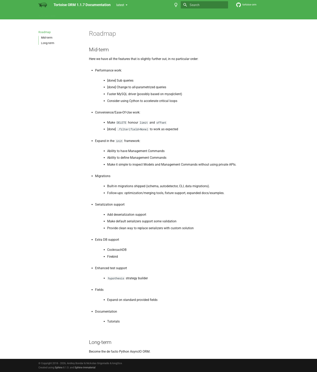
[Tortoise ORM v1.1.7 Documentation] (43, 5)
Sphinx (58, 367)
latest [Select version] (120, 5)
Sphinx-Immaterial (85, 367)
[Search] (204, 4)
